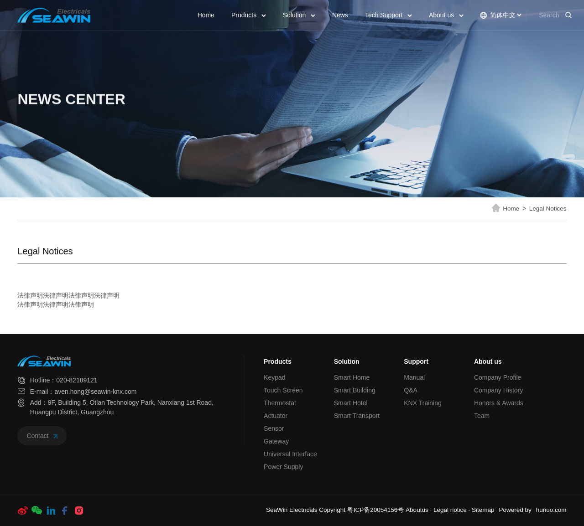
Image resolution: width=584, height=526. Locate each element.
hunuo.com (551, 509)
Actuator (275, 415)
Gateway (276, 441)
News (340, 15)
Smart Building (354, 390)
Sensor (274, 428)
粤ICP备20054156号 (375, 509)
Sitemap (483, 509)
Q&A (410, 390)
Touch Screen (283, 390)
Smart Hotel (351, 403)
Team (482, 415)
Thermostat (280, 403)
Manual (414, 377)
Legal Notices (548, 208)
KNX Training (422, 403)
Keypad (274, 377)
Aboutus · (419, 509)
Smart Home (352, 377)
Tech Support (388, 15)
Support (416, 361)
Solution (299, 15)
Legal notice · (452, 509)
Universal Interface (290, 454)
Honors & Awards (498, 403)
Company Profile (497, 377)
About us (446, 15)
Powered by (515, 509)
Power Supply (283, 466)
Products (248, 15)
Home (206, 15)
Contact (41, 435)
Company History (498, 390)
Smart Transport (357, 415)
